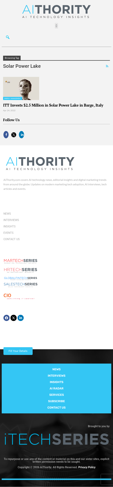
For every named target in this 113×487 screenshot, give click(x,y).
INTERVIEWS (56, 375)
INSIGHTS (56, 382)
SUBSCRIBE (56, 401)
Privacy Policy (86, 467)
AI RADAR (57, 388)
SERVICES (56, 394)
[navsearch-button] (7, 38)
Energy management (12, 98)
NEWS (56, 369)
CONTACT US (56, 407)
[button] (56, 26)
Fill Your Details (18, 351)
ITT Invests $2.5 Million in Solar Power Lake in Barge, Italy (53, 105)
